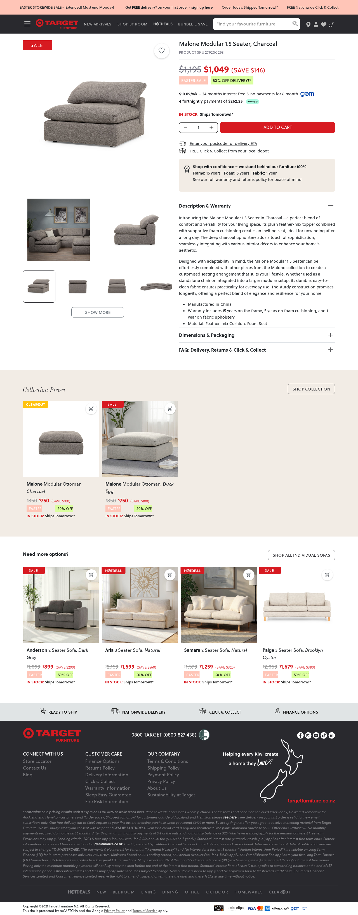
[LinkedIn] (331, 735)
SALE (37, 45)
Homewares (248, 892)
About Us (157, 788)
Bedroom (124, 892)
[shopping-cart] (331, 24)
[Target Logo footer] (77, 735)
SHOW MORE (97, 312)
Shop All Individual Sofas (301, 555)
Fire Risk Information (106, 801)
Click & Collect (100, 781)
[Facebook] (300, 735)
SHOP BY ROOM (132, 24)
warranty (224, 179)
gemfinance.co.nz (109, 844)
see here (230, 817)
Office (192, 892)
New (101, 892)
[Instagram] (308, 735)
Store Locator (37, 761)
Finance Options (102, 761)
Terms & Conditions (167, 761)
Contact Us (34, 768)
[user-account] (316, 24)
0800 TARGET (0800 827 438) (163, 734)
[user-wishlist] (323, 24)
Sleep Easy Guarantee (108, 795)
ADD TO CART (277, 127)
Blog (27, 774)
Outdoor (217, 892)
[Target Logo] (57, 24)
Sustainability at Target (171, 795)
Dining (170, 892)
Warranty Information (108, 788)
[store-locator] (308, 24)
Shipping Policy (163, 768)
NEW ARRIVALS (98, 24)
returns (248, 179)
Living (148, 892)
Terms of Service (145, 910)
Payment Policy (163, 774)
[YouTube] (316, 735)
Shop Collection (311, 389)
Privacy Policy (161, 781)
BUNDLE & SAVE (193, 24)
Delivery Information (106, 774)
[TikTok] (324, 735)
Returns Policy (100, 768)
